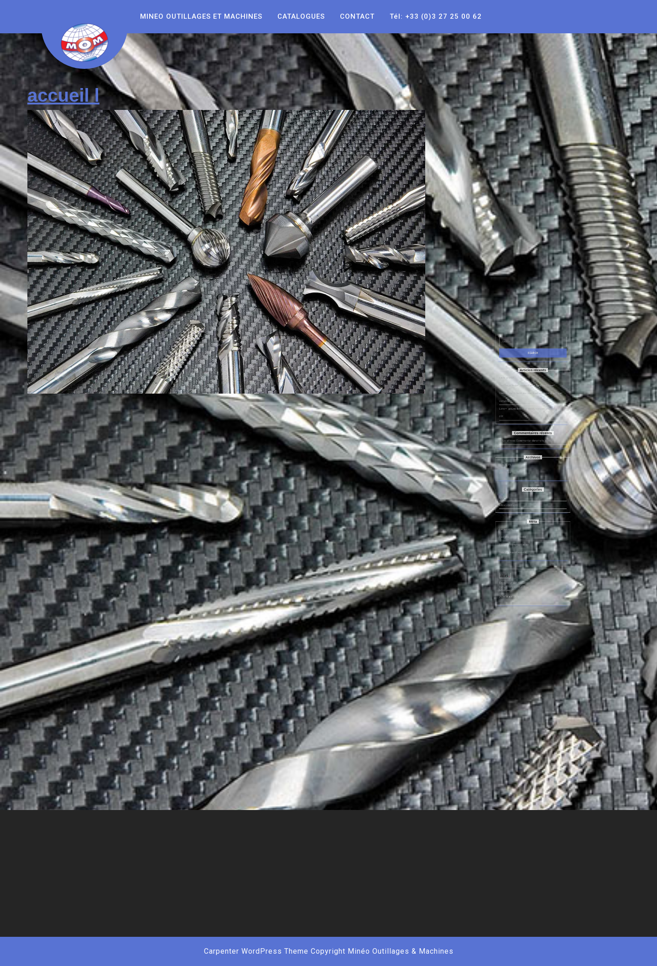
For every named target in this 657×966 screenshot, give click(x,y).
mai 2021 (517, 499)
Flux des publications (521, 539)
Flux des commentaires (522, 544)
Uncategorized (519, 521)
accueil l (63, 95)
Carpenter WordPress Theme (256, 951)
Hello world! (518, 450)
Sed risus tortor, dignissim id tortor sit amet (529, 454)
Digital (516, 517)
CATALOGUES (301, 16)
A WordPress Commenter (523, 485)
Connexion (517, 535)
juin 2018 (517, 503)
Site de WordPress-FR (521, 548)
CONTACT (357, 16)
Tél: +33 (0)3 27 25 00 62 (436, 16)
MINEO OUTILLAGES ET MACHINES (201, 16)
